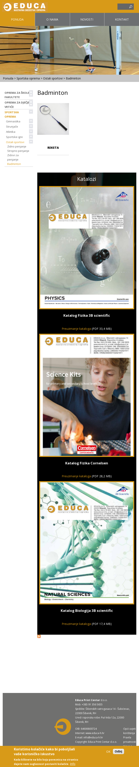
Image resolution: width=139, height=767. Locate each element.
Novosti (86, 19)
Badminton (14, 164)
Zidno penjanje (16, 146)
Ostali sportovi (53, 78)
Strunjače (13, 126)
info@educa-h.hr (93, 737)
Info (72, 764)
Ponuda (17, 19)
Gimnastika (14, 121)
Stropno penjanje (18, 151)
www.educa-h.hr (95, 733)
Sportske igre (15, 137)
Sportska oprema (28, 78)
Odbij (118, 751)
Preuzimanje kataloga (76, 329)
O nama (52, 19)
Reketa (53, 148)
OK (108, 752)
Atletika (12, 132)
